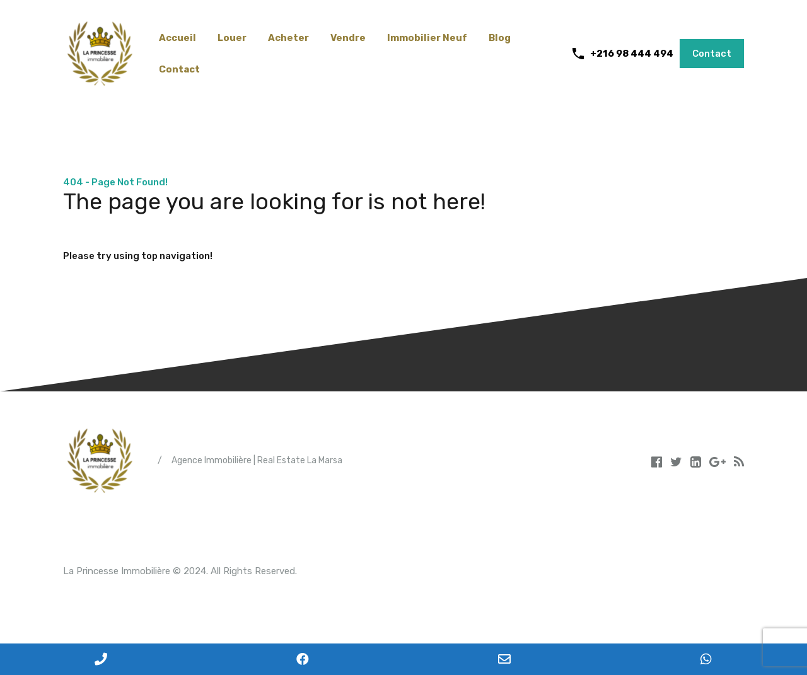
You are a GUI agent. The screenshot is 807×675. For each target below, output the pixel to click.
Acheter (288, 37)
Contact (179, 69)
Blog (500, 37)
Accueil (177, 37)
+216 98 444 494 (631, 53)
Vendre (348, 37)
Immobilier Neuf (427, 37)
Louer (232, 37)
